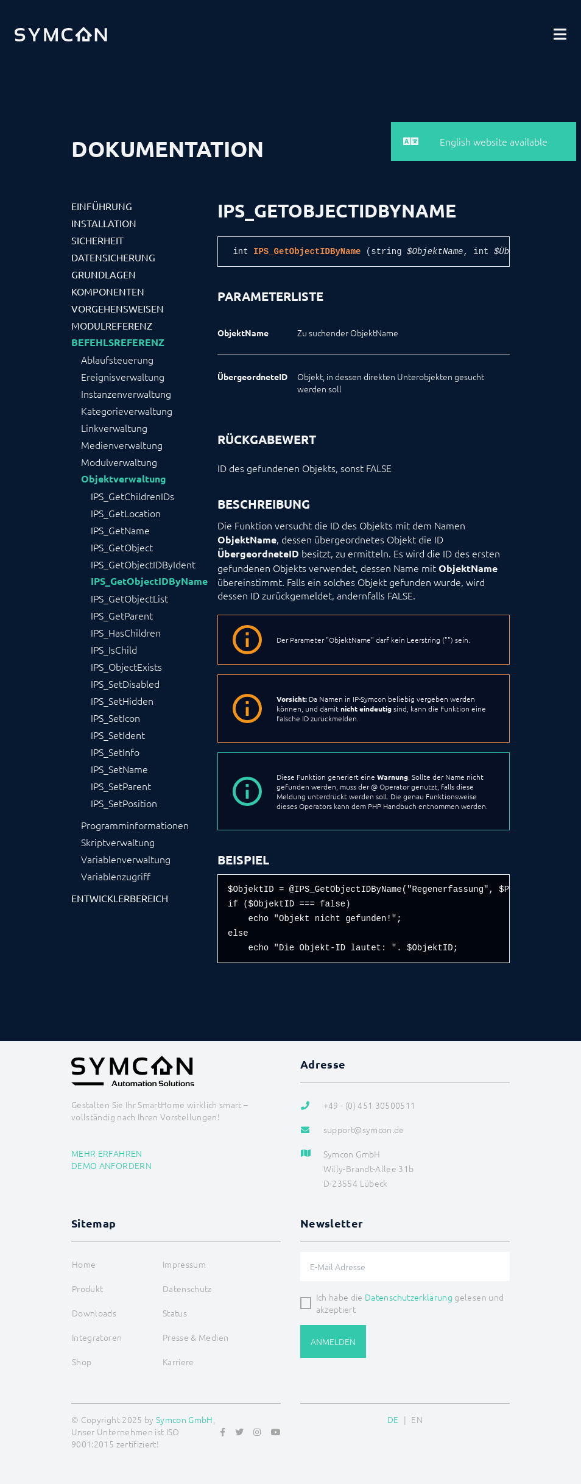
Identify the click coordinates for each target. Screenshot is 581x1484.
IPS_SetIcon (115, 718)
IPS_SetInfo (115, 752)
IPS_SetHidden (122, 700)
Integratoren (97, 1337)
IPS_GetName (120, 530)
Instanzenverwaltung (126, 393)
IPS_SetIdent (118, 735)
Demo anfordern (111, 1165)
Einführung (101, 206)
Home (84, 1264)
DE (393, 1419)
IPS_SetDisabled (125, 683)
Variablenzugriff (115, 876)
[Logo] (61, 34)
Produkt (87, 1288)
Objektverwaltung (123, 479)
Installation (103, 223)
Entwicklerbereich (119, 898)
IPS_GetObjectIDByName (149, 581)
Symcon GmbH (184, 1419)
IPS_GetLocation (126, 513)
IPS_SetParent (121, 786)
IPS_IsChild (114, 649)
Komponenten (107, 291)
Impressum (184, 1264)
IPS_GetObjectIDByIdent (143, 564)
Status (175, 1313)
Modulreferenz (111, 325)
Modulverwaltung (119, 462)
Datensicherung (113, 257)
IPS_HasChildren (126, 632)
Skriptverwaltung (118, 842)
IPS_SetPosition (124, 803)
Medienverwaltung (122, 445)
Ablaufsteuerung (117, 359)
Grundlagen (103, 274)
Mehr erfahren (107, 1153)
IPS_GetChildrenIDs (132, 496)
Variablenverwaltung (126, 859)
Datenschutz (187, 1288)
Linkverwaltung (114, 428)
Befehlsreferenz (117, 342)
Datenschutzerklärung (408, 1297)
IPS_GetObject (122, 547)
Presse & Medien (195, 1337)
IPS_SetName (119, 769)
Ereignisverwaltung (122, 376)
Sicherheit (97, 240)
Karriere (178, 1361)
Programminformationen (135, 825)
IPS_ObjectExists (126, 666)
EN (417, 1419)
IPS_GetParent (122, 615)
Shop (81, 1361)
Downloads (94, 1313)
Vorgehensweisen (117, 308)
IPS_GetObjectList (129, 598)
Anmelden (333, 1341)
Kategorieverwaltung (126, 411)
